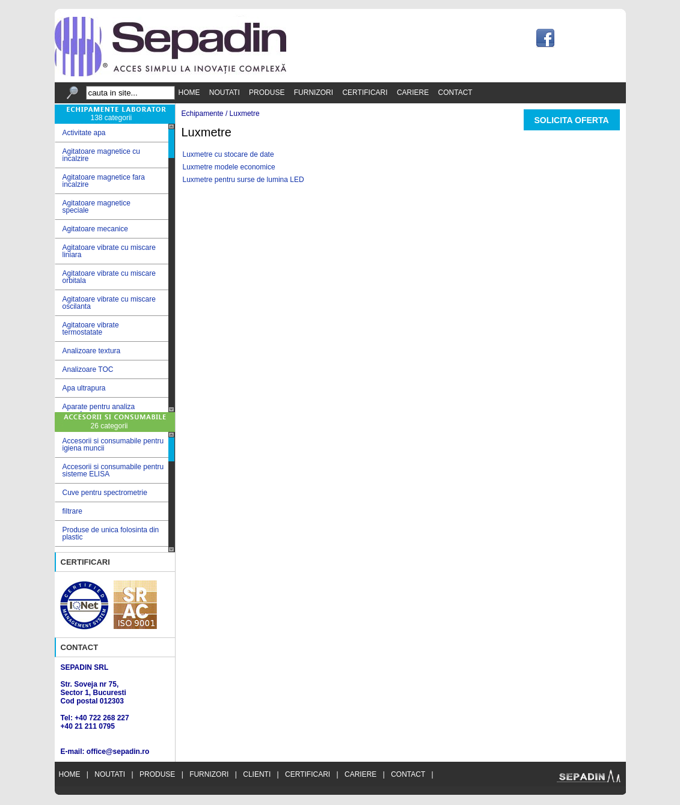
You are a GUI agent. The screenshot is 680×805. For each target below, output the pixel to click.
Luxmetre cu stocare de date (228, 154)
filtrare (72, 511)
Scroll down (171, 409)
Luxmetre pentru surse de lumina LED (243, 179)
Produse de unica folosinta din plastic (111, 533)
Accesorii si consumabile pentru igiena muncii (113, 444)
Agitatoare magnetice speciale (111, 206)
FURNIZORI (313, 92)
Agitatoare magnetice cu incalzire (111, 155)
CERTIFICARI (364, 92)
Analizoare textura (111, 351)
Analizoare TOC (111, 369)
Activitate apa (111, 133)
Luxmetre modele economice (229, 167)
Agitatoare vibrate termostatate (111, 328)
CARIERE (413, 92)
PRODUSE (266, 92)
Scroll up (171, 126)
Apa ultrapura (111, 388)
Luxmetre (245, 113)
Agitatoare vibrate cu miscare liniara (111, 251)
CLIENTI (257, 774)
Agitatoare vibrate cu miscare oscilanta (111, 303)
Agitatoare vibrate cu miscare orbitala (111, 277)
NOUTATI (224, 92)
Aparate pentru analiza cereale (111, 410)
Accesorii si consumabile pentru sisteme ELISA (113, 470)
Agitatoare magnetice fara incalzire (111, 181)
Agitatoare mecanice (111, 229)
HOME (189, 92)
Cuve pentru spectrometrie (105, 492)
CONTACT (455, 92)
